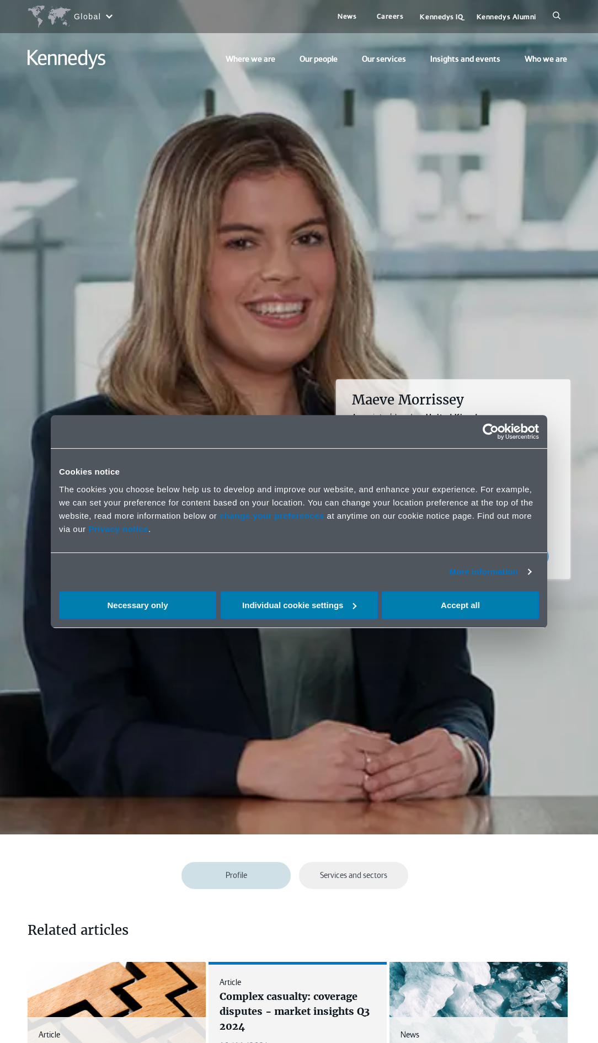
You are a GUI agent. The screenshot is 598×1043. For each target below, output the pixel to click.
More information (483, 571)
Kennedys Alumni (506, 17)
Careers (390, 16)
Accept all (460, 605)
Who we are (546, 59)
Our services (384, 59)
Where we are (250, 59)
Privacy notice (118, 529)
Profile (236, 875)
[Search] (556, 16)
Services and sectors (353, 875)
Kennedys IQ (441, 17)
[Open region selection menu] (70, 16)
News (347, 16)
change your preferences (272, 515)
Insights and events (465, 59)
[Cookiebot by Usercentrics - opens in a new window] (490, 431)
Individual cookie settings (299, 605)
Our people (319, 59)
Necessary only (137, 605)
